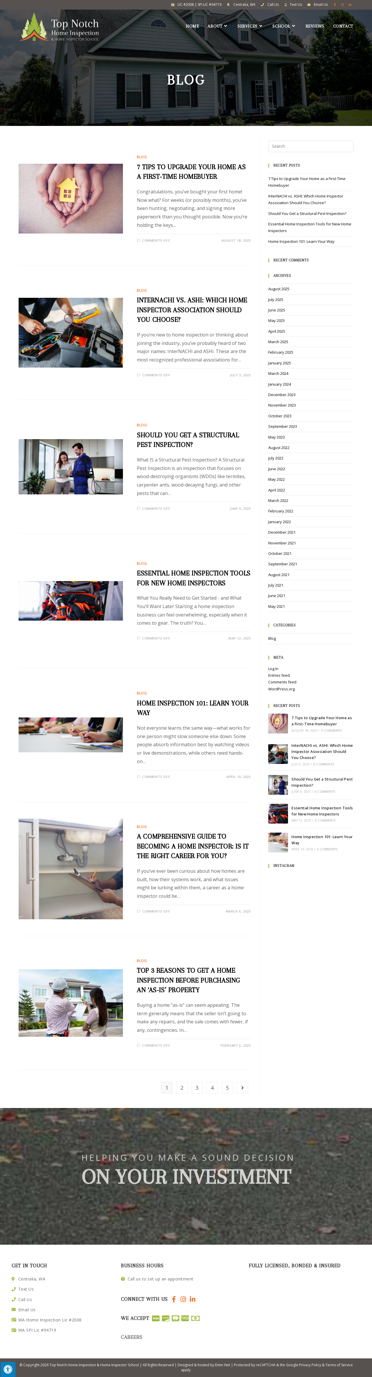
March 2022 (278, 500)
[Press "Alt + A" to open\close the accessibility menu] (7, 1369)
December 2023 (282, 394)
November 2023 (282, 405)
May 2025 (276, 320)
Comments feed (282, 682)
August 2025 (278, 288)
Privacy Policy (310, 1364)
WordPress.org (281, 689)
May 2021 (276, 606)
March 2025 (278, 341)
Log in (273, 668)
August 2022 (278, 447)
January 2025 (279, 363)
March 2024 (278, 373)
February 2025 (280, 352)
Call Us (273, 4)
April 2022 (276, 490)
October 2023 (279, 415)
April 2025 (276, 331)
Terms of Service (339, 1364)
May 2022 (276, 479)
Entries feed (279, 675)
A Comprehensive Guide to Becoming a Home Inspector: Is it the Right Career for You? (192, 846)
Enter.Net (222, 1364)
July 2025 (275, 299)
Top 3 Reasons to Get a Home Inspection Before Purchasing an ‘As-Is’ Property (188, 980)
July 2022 (275, 458)
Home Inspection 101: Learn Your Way (301, 241)
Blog (142, 156)
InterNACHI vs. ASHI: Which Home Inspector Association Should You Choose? (192, 309)
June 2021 (276, 595)
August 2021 (278, 574)
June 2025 (276, 310)
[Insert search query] (310, 146)
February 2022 (280, 511)
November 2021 (282, 543)
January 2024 (279, 384)
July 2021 (275, 585)
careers (131, 1337)
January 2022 (279, 521)
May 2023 (276, 437)
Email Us (321, 4)
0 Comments (331, 730)
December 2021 (282, 532)
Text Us (296, 4)
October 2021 (279, 553)
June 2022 (276, 468)
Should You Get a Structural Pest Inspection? (307, 213)
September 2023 (282, 426)
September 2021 (282, 564)
